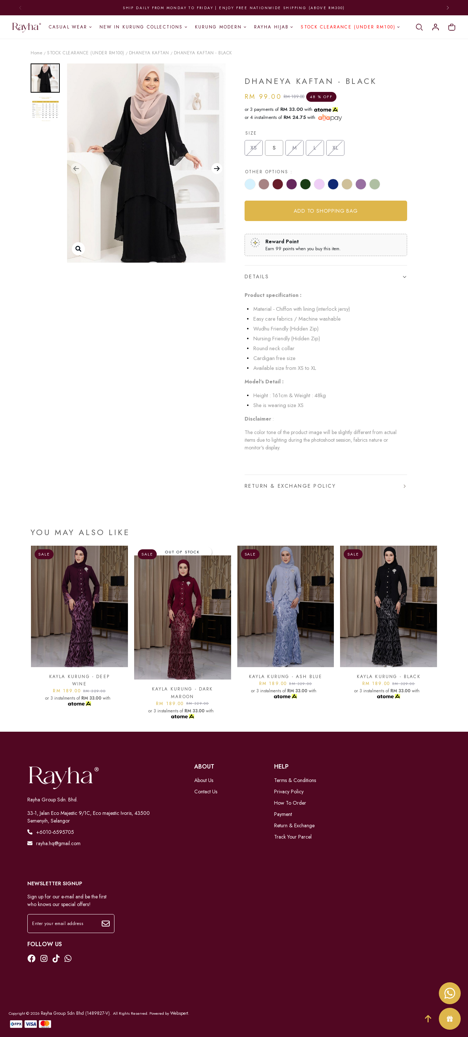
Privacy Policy (289, 791)
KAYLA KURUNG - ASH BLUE (286, 676)
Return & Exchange (294, 825)
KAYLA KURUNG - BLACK (389, 676)
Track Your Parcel (293, 836)
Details (257, 276)
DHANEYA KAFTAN (149, 53)
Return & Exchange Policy (290, 486)
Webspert (179, 1013)
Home (36, 53)
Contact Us (205, 791)
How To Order (290, 802)
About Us (203, 780)
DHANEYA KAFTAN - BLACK (203, 53)
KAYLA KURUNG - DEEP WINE (79, 680)
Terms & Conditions (295, 780)
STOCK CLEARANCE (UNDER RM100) (85, 53)
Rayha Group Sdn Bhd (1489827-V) (75, 1013)
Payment (283, 814)
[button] (76, 168)
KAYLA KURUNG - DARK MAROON (182, 693)
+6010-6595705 (50, 832)
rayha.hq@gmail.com (54, 843)
